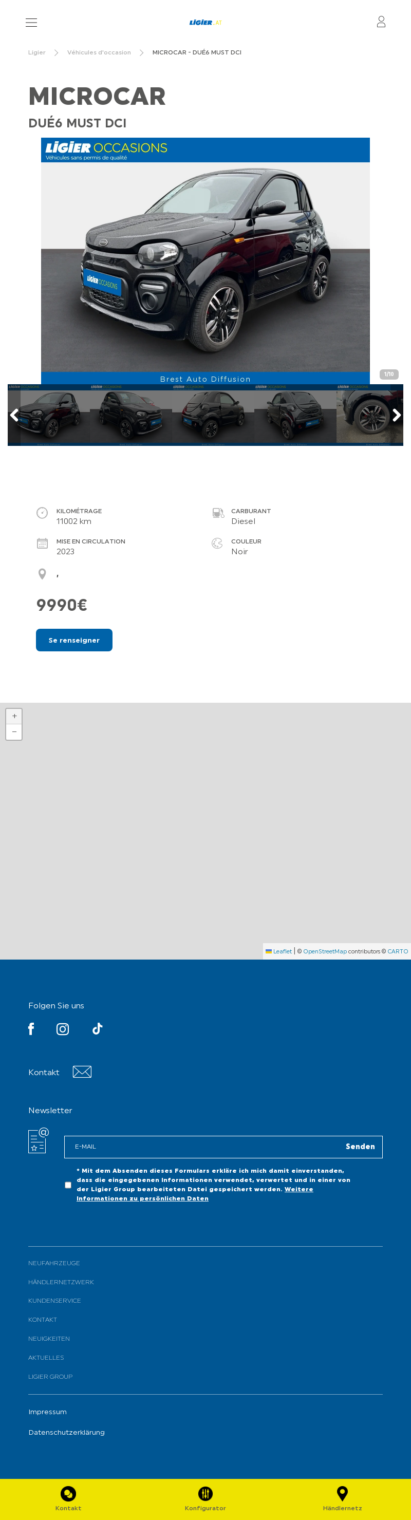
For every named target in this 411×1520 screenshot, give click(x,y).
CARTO (397, 952)
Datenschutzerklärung (66, 1433)
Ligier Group (50, 1377)
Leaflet (279, 952)
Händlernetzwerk (61, 1283)
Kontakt (42, 1320)
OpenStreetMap (325, 952)
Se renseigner (74, 641)
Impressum (47, 1412)
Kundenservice (54, 1301)
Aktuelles (46, 1358)
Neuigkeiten (49, 1339)
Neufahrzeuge (54, 1264)
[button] (14, 716)
